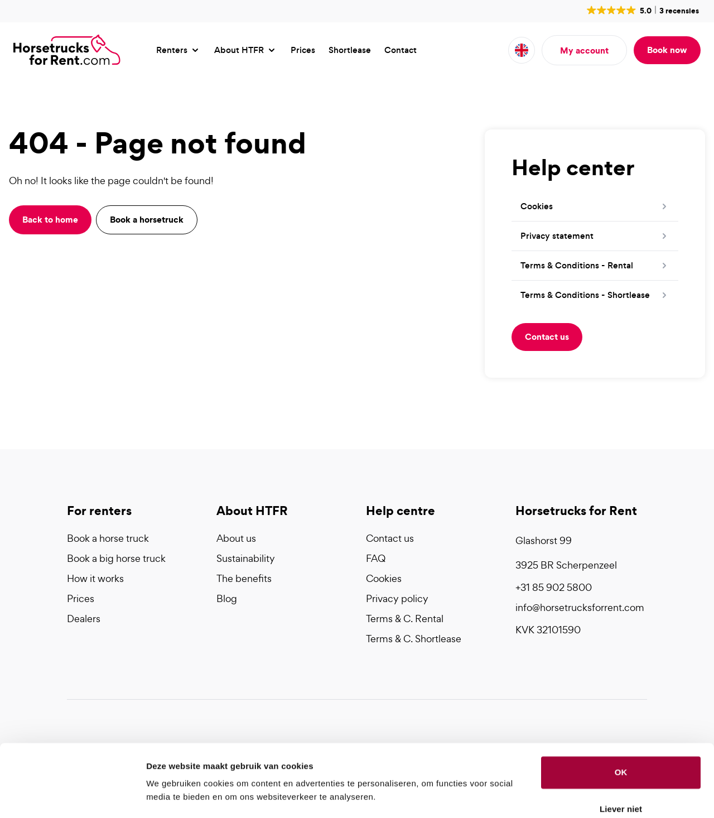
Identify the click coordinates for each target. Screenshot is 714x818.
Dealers (83, 618)
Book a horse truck (108, 538)
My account (584, 50)
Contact (400, 50)
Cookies (384, 578)
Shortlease (350, 50)
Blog (226, 598)
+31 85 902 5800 (553, 587)
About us (236, 538)
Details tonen (172, 796)
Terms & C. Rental (404, 618)
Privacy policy (397, 598)
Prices (303, 50)
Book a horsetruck (147, 219)
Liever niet (621, 777)
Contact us (547, 336)
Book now (667, 50)
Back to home (50, 219)
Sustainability (245, 558)
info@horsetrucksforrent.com (579, 607)
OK (621, 740)
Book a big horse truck (116, 558)
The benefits (244, 578)
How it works (95, 578)
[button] (642, 10)
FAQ (375, 558)
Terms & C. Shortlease (413, 638)
